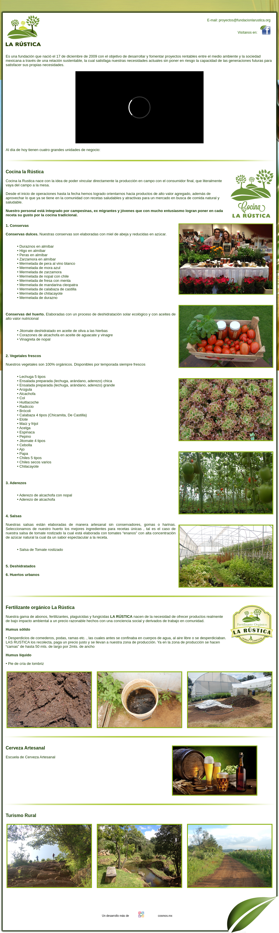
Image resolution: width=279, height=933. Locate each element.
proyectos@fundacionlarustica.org (244, 20)
